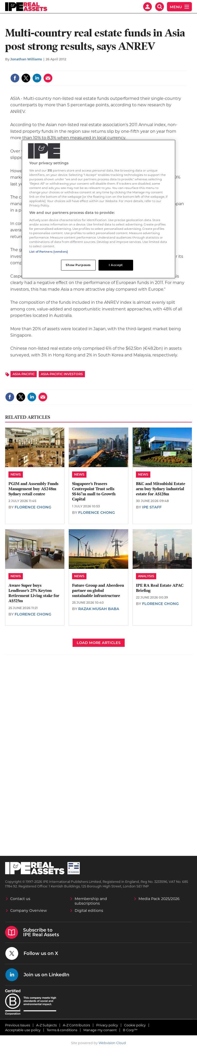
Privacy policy (107, 1025)
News (16, 474)
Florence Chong (33, 507)
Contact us (20, 898)
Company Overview (28, 910)
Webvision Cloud (112, 1043)
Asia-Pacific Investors (62, 374)
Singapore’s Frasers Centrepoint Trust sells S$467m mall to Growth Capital (93, 491)
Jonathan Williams (26, 59)
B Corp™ (130, 1030)
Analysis (146, 576)
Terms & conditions (62, 1030)
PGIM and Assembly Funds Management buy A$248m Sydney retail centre (33, 489)
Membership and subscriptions (91, 901)
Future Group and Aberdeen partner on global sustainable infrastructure (98, 591)
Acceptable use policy (23, 1030)
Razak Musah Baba (98, 609)
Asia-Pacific (24, 374)
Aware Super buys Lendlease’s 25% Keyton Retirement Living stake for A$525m (33, 593)
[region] (98, 209)
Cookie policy (135, 1025)
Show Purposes (78, 265)
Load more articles (99, 642)
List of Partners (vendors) (48, 251)
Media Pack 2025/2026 (159, 898)
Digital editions (89, 910)
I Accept (116, 265)
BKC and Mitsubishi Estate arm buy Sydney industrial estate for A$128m (160, 489)
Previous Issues (17, 1025)
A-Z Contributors (76, 1025)
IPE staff (152, 507)
